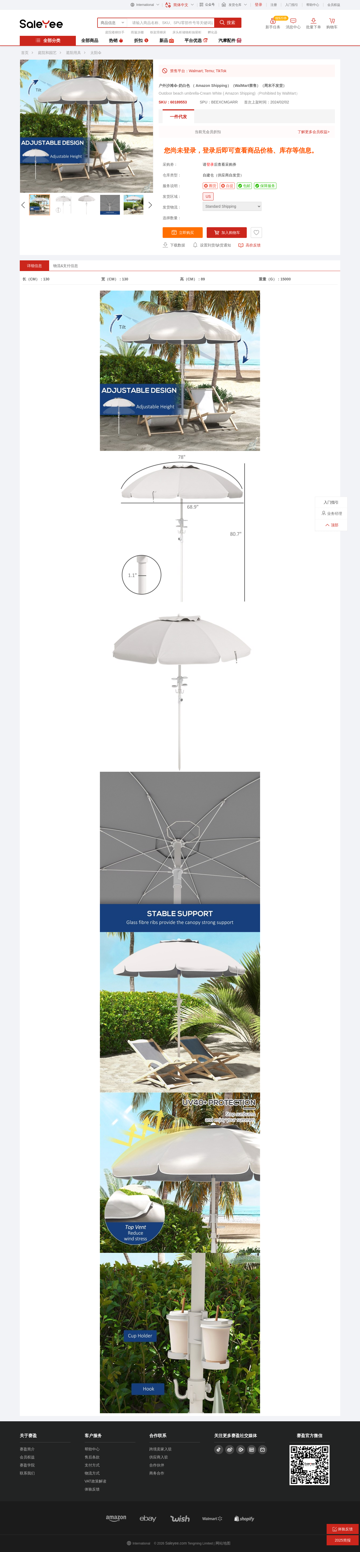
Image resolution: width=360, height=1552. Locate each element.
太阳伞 (95, 53)
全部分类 (47, 40)
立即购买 (182, 232)
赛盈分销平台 (41, 24)
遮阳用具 (73, 53)
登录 (210, 164)
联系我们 (27, 1473)
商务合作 (156, 1473)
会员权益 (333, 5)
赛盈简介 (27, 1449)
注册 (274, 5)
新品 (166, 40)
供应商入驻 (158, 1457)
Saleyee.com (176, 1543)
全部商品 (89, 40)
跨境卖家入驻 (160, 1449)
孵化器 (212, 32)
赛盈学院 (27, 1465)
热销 (116, 40)
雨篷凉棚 (137, 32)
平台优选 (196, 40)
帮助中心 (312, 5)
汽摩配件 (229, 40)
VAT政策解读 (95, 1481)
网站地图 (223, 1543)
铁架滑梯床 (158, 32)
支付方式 (92, 1465)
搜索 (227, 22)
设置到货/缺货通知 (212, 245)
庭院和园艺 (47, 53)
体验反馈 (92, 1489)
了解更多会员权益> (314, 132)
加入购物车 (226, 232)
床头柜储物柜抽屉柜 (187, 32)
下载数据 (174, 245)
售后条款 (92, 1457)
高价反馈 (249, 245)
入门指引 (291, 5)
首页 (25, 53)
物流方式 (92, 1473)
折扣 (141, 40)
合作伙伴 (156, 1465)
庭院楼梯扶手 (114, 32)
